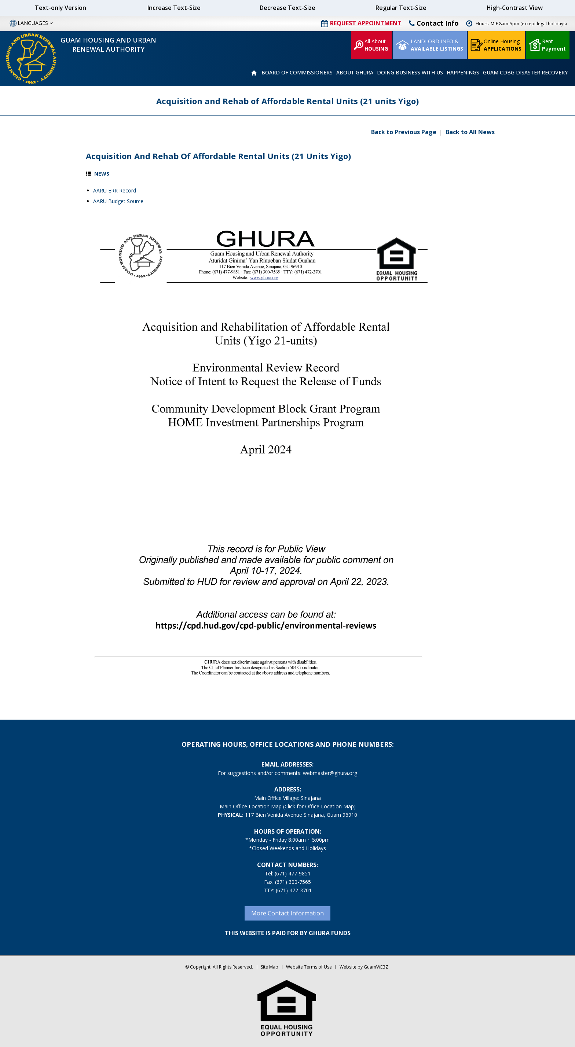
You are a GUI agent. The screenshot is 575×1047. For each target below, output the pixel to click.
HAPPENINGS (463, 72)
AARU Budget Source (118, 201)
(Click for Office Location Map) (319, 806)
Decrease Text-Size (287, 8)
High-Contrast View (515, 8)
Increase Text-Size (174, 8)
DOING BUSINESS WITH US (410, 72)
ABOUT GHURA (354, 72)
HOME (254, 73)
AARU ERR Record (114, 190)
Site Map (269, 967)
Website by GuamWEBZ (364, 967)
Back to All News (470, 132)
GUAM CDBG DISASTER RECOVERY (525, 72)
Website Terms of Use (309, 967)
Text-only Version (60, 8)
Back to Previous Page (404, 132)
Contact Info (434, 23)
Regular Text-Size (401, 8)
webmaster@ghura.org (330, 772)
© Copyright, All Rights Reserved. (219, 967)
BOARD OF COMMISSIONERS (297, 72)
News (101, 173)
